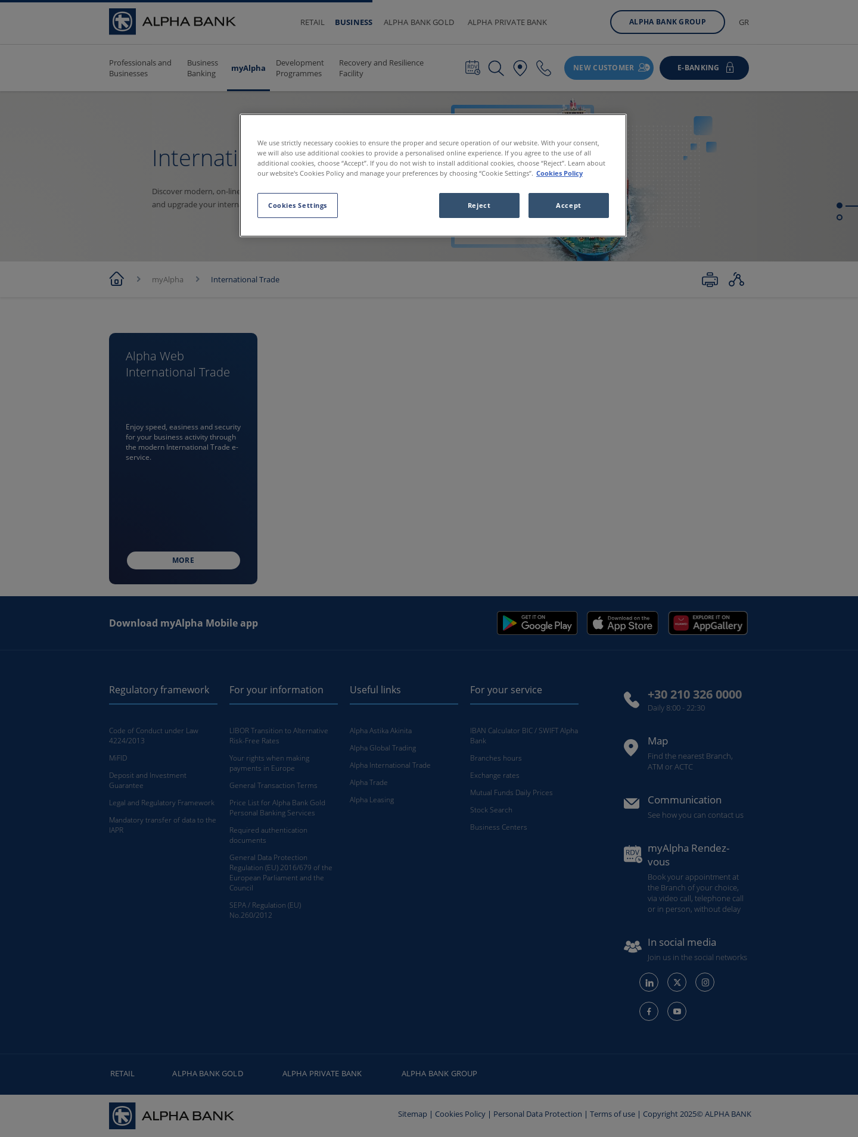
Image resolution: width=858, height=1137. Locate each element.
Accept (568, 205)
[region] (433, 175)
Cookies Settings (297, 205)
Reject (479, 205)
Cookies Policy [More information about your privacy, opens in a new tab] (559, 173)
